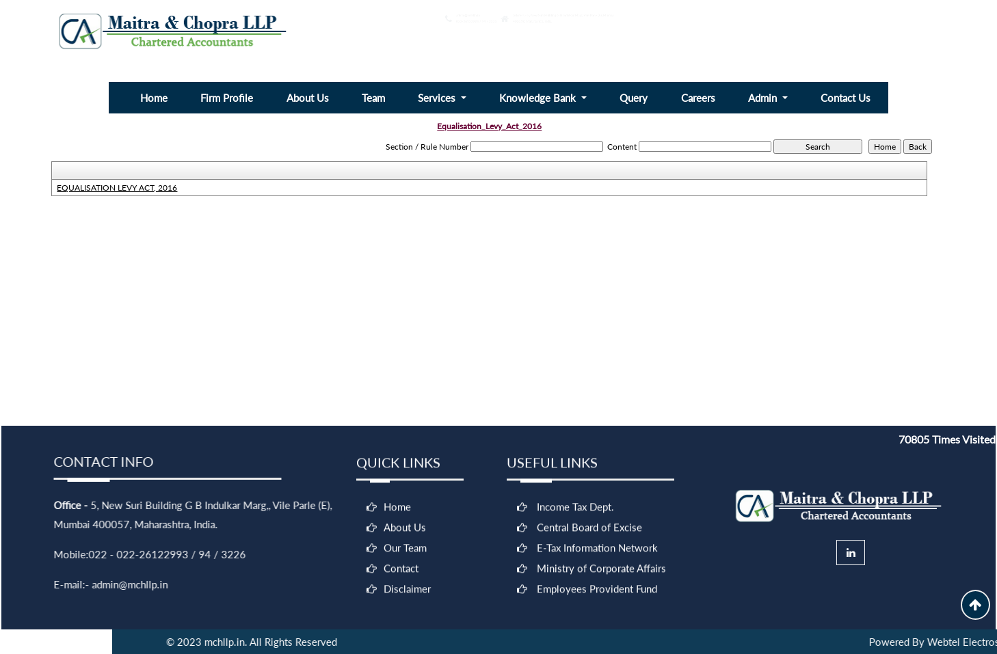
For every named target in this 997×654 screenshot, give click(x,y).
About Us (308, 98)
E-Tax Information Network (597, 551)
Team (373, 98)
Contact (401, 572)
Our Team (405, 551)
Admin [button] (764, 98)
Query (634, 98)
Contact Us (845, 98)
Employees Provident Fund (597, 592)
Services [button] (438, 98)
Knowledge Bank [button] (539, 98)
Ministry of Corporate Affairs (601, 572)
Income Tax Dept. (575, 510)
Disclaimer (407, 592)
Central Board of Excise (589, 531)
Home (154, 98)
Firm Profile (226, 98)
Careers (698, 98)
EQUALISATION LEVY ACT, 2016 (117, 187)
